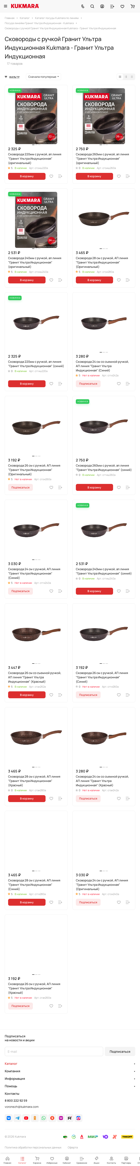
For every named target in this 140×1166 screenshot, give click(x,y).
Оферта (73, 1147)
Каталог (11, 1063)
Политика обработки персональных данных (33, 1147)
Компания (12, 1071)
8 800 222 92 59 (16, 1100)
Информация (15, 1078)
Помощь (11, 1086)
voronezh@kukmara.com (22, 1107)
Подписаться (120, 1051)
